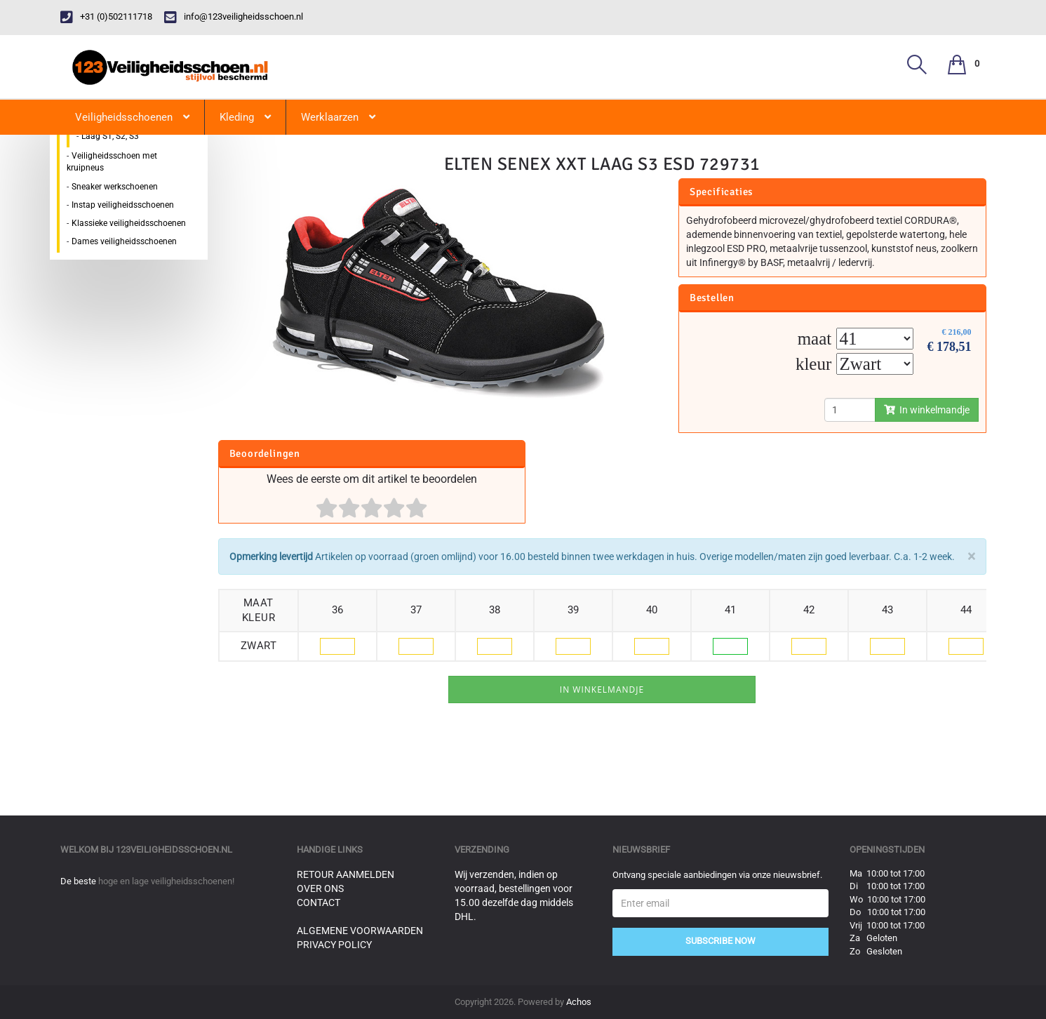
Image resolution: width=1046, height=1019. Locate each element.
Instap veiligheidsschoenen (123, 205)
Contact (318, 902)
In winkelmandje (927, 409)
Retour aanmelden (345, 874)
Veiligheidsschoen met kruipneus (112, 162)
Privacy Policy (334, 944)
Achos (578, 1002)
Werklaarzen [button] (338, 117)
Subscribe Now (720, 940)
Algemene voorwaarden (360, 930)
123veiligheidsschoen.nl (174, 849)
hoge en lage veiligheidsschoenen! (166, 881)
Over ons (320, 888)
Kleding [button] (245, 117)
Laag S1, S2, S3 (110, 136)
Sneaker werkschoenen (115, 187)
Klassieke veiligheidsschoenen (129, 223)
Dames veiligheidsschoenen (124, 241)
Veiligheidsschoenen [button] (132, 117)
